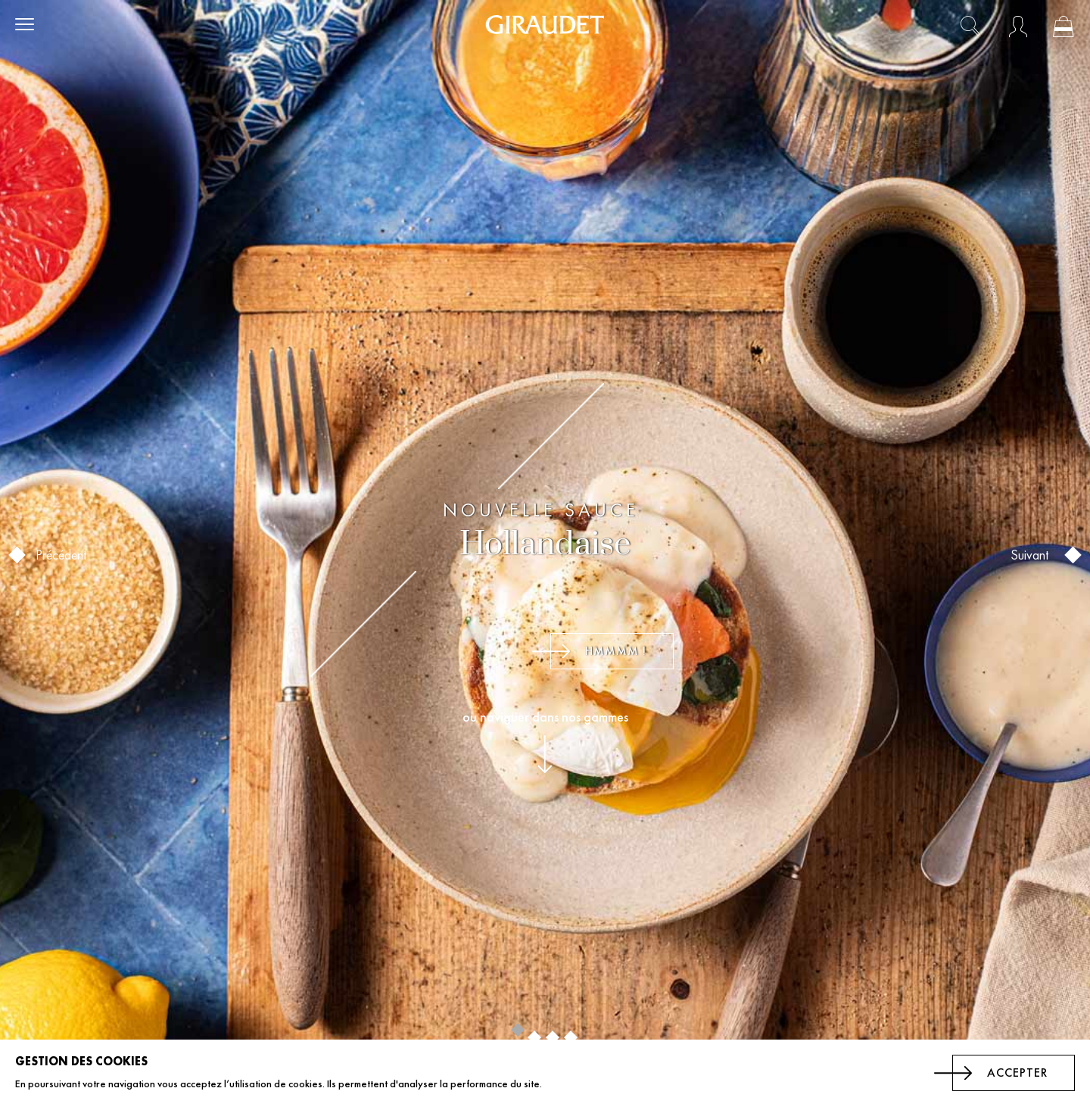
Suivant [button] (1033, 554)
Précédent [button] (53, 554)
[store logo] (545, 24)
